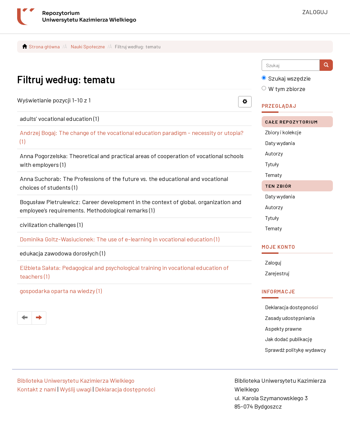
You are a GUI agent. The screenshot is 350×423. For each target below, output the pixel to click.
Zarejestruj (277, 273)
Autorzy (274, 153)
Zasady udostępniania (290, 318)
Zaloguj (273, 262)
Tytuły (272, 164)
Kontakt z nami (36, 389)
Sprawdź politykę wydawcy (295, 349)
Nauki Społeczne (88, 46)
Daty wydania (280, 143)
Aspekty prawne (283, 328)
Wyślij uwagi (75, 389)
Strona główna (44, 46)
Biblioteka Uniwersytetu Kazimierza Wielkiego (75, 380)
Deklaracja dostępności (291, 307)
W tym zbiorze (283, 88)
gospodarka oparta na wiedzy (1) (61, 290)
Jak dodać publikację (288, 339)
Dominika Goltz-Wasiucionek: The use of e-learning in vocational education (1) (119, 239)
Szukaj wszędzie (286, 78)
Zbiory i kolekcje (283, 132)
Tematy (273, 175)
